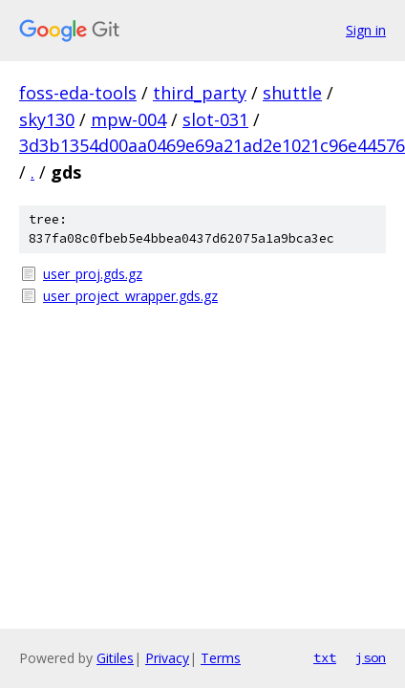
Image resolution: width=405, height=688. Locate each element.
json (370, 657)
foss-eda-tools (78, 92)
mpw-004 (128, 119)
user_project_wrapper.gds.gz (130, 296)
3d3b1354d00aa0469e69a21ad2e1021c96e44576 (212, 145)
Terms (221, 658)
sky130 (47, 119)
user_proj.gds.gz (92, 274)
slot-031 (215, 119)
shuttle (292, 92)
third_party (199, 92)
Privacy (167, 658)
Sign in (366, 30)
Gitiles (115, 658)
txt (324, 657)
